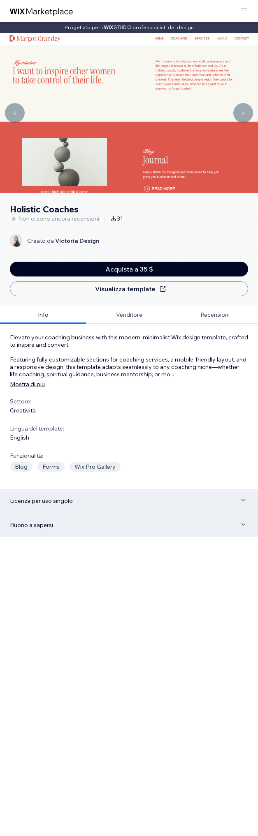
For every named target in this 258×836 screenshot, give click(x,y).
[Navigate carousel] (15, 113)
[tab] (43, 315)
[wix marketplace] (41, 11)
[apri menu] (244, 11)
